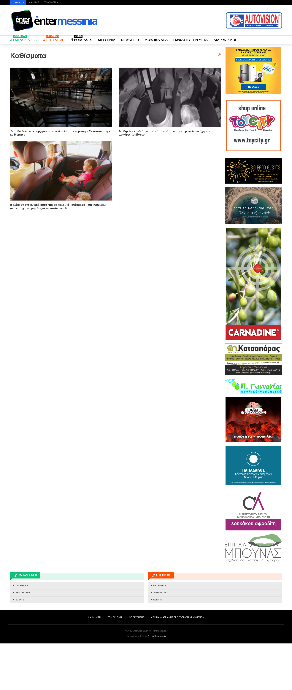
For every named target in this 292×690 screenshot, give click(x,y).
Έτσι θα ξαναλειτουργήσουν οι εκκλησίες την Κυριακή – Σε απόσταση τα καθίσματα (61, 184)
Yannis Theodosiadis (157, 682)
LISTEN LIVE (21, 632)
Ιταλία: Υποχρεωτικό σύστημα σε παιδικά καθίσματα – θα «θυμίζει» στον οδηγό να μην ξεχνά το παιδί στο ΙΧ (58, 258)
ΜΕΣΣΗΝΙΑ (106, 40)
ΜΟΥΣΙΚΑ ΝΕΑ (156, 40)
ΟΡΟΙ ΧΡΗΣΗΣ (136, 663)
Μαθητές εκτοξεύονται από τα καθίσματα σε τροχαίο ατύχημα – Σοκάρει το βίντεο (164, 184)
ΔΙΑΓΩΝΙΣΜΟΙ (224, 40)
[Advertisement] (115, 73)
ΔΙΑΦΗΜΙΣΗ (34, 2)
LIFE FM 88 (53, 39)
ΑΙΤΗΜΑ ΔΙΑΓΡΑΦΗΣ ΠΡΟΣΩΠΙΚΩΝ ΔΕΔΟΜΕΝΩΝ (177, 663)
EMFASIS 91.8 (22, 39)
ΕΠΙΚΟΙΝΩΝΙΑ (51, 2)
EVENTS (19, 646)
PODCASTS (81, 39)
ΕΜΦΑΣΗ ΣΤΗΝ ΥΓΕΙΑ (190, 40)
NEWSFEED (130, 40)
